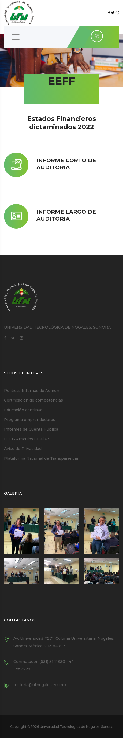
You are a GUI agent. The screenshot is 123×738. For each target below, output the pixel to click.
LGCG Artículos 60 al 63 (27, 439)
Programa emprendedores (29, 419)
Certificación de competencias (33, 400)
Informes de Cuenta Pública (31, 429)
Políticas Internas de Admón (31, 390)
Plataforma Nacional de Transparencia (41, 458)
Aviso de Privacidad (23, 448)
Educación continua (23, 409)
